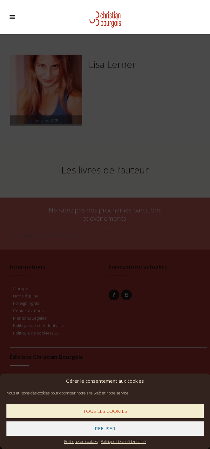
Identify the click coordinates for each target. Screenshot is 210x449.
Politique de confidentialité (123, 441)
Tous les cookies (105, 411)
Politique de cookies (81, 441)
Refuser (105, 428)
